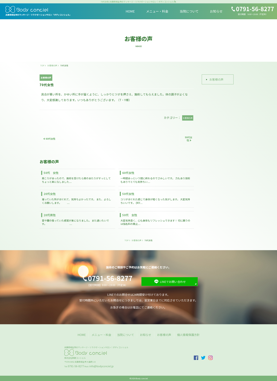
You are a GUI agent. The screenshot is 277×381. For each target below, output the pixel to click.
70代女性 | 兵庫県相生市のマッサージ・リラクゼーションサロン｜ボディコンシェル (137, 2)
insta (210, 358)
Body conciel (142, 378)
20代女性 (50, 194)
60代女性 (128, 173)
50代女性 (128, 194)
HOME (130, 11)
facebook (196, 358)
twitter (203, 358)
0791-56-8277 (76, 366)
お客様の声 (216, 79)
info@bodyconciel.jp (101, 366)
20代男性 (50, 215)
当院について (189, 11)
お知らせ (216, 11)
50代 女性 (51, 173)
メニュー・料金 (157, 11)
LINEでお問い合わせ (173, 282)
